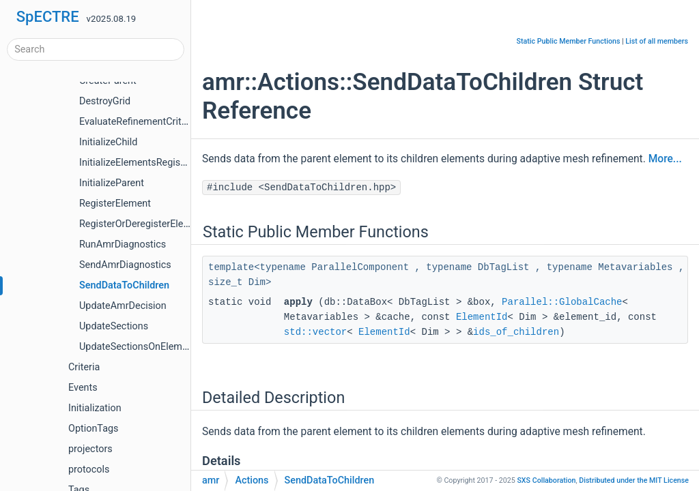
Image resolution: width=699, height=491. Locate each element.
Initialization (95, 408)
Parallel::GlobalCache (562, 302)
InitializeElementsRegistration (144, 162)
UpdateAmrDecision (123, 306)
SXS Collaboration (546, 480)
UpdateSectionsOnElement (137, 347)
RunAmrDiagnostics (122, 244)
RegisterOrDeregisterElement (142, 224)
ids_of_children (516, 332)
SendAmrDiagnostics (125, 265)
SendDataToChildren (124, 285)
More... (665, 159)
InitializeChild (108, 142)
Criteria (84, 367)
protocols (88, 469)
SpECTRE (47, 16)
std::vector (315, 332)
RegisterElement (115, 203)
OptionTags (93, 428)
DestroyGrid (104, 101)
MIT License (634, 480)
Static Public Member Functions (568, 41)
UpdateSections (113, 326)
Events (83, 387)
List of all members (656, 41)
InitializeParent (111, 183)
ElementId (482, 317)
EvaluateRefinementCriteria (138, 122)
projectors (90, 449)
